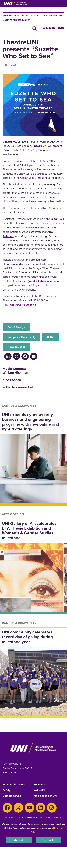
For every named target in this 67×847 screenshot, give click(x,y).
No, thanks (48, 840)
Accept (18, 840)
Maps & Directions (14, 784)
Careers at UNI (12, 796)
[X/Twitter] (16, 356)
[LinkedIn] (8, 356)
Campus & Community (21, 337)
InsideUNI (39, 790)
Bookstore (40, 784)
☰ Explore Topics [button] (53, 28)
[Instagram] (52, 808)
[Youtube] (29, 808)
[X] (18, 808)
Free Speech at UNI (45, 796)
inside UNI (19, 15)
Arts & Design (33, 15)
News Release (16, 347)
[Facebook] (25, 356)
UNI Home (7, 15)
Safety (6, 790)
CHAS (50, 337)
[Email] (33, 356)
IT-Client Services (50, 818)
